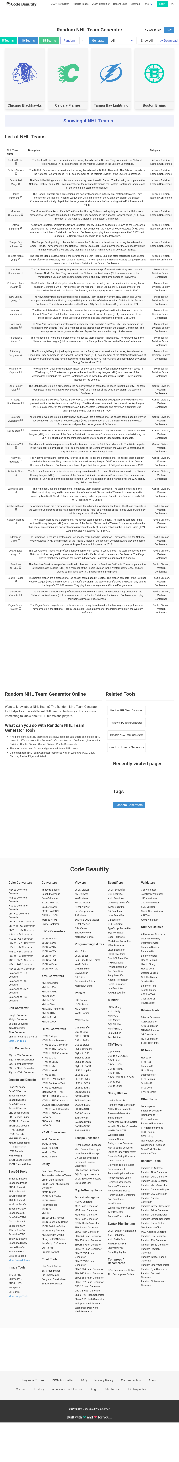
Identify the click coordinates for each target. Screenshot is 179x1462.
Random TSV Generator (153, 1240)
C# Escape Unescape (86, 1157)
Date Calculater (50, 898)
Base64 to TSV (17, 1234)
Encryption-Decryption (87, 1197)
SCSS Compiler (83, 1091)
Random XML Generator (154, 1185)
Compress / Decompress (116, 1261)
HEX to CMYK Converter (22, 968)
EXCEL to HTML (50, 902)
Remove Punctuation (119, 1216)
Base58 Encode (17, 1095)
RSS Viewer (81, 915)
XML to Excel (49, 1017)
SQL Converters (19, 1048)
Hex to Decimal (149, 960)
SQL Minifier (114, 1024)
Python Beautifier (117, 966)
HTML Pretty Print (117, 1243)
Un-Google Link (83, 1182)
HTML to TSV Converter (55, 1049)
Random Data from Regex (155, 1189)
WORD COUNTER (117, 1130)
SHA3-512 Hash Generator (89, 1282)
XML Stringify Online (53, 1234)
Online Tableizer (50, 924)
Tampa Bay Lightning (111, 105)
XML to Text (48, 1004)
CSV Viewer (81, 928)
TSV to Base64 (17, 1230)
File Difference (49, 1204)
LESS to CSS (81, 1074)
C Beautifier (114, 919)
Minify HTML (115, 1028)
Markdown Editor (84, 985)
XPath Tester (49, 1192)
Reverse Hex (147, 1002)
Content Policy (131, 1380)
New (169, 29)
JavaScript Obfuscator (54, 1243)
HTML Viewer (82, 906)
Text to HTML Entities (53, 1079)
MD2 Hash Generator (86, 1206)
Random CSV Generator (154, 1193)
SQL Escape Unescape (87, 1174)
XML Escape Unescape (87, 1149)
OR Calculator (148, 1034)
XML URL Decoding (19, 1142)
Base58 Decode (17, 1099)
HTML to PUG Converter (55, 1100)
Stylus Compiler (83, 1049)
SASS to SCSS (82, 1126)
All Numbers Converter (153, 934)
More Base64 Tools (19, 1260)
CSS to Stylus (82, 1044)
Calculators (111, 1389)
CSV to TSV (114, 1073)
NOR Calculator (149, 1038)
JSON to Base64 (17, 1195)
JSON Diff (47, 1209)
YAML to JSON (50, 1148)
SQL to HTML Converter (21, 1072)
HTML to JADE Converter (55, 1109)
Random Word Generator (121, 1104)
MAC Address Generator (154, 1231)
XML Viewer (81, 894)
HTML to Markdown (52, 1087)
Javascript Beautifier (119, 902)
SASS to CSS (82, 1117)
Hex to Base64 (16, 1247)
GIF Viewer (14, 1291)
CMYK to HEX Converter (22, 921)
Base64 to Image (18, 1182)
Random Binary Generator (155, 1264)
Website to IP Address (153, 1144)
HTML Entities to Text (53, 1083)
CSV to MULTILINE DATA (121, 1077)
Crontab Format (50, 1252)
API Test (145, 915)
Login (162, 3)
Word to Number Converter (122, 1126)
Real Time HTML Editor (87, 960)
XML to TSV (48, 1000)
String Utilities (117, 1093)
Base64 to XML (17, 1213)
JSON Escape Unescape (88, 1178)
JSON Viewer (82, 889)
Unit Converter (19, 1008)
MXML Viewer (82, 902)
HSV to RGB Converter (21, 938)
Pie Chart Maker (50, 1275)
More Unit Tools (17, 1040)
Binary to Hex (148, 951)
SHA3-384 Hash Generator (89, 1277)
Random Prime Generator (155, 1210)
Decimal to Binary (150, 938)
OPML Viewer (82, 924)
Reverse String (116, 1139)
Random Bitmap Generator (155, 1218)
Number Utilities (152, 927)
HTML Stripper (50, 1036)
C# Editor (80, 977)
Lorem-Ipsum (148, 1106)
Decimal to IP (148, 1074)
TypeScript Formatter (119, 928)
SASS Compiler (83, 1113)
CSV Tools (115, 1044)
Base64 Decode (17, 1108)
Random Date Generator (154, 1214)
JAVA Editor (81, 972)
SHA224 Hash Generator (88, 1236)
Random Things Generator (126, 747)
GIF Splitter (15, 1287)
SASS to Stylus (83, 1122)
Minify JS (113, 1015)
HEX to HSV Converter (21, 947)
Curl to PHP (48, 1247)
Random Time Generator (154, 1172)
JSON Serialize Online (53, 1226)
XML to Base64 (17, 1200)
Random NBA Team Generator (126, 735)
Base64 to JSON (17, 1208)
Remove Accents (117, 1169)
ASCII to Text (148, 994)
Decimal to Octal (150, 942)
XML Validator (148, 906)
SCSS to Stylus (83, 1100)
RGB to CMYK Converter (22, 960)
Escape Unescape (87, 1138)
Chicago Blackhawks (25, 105)
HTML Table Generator (54, 1040)
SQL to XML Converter (21, 1063)
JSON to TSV (49, 955)
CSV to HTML (115, 1068)
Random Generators (129, 805)
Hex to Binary (148, 964)
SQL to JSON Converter (21, 1059)
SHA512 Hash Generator (88, 1249)
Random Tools (151, 1161)
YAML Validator (149, 919)
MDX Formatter (116, 945)
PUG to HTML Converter (55, 1096)
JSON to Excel (49, 964)
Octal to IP (146, 1083)
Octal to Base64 (17, 1255)
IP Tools (146, 1050)
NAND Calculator (150, 1030)
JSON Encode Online (20, 1164)
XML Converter (50, 983)
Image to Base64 (18, 1178)
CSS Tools (82, 1020)
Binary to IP (147, 1066)
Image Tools (17, 1267)
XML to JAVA (49, 1021)
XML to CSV (48, 995)
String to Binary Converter (122, 1152)
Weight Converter (18, 1019)
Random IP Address (152, 1168)
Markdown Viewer (84, 936)
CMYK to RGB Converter (22, 925)
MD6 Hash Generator (86, 1218)
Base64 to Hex (16, 1251)
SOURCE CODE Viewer (87, 919)
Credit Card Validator (53, 1179)
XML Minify (114, 1011)
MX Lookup (147, 1136)
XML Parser (81, 1008)
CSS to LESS (81, 1031)
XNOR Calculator (150, 1043)
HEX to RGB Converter (21, 964)
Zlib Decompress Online (121, 1274)
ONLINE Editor (82, 968)
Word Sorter (114, 1203)
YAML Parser (82, 1013)
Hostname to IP (149, 1114)
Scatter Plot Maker (52, 1283)
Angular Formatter (118, 979)
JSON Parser (82, 1004)
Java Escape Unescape (87, 1153)
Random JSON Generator (154, 1180)
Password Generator (119, 1113)
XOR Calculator (149, 1021)
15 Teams (49, 40)
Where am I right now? (67, 1389)
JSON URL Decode (19, 1125)
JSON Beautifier (101, 3)
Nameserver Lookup (152, 1140)
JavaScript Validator (152, 894)
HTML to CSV (49, 1057)
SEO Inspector (136, 1389)
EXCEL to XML (49, 906)
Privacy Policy (103, 1380)
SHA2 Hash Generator (87, 1231)
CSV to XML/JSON (118, 1055)
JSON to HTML (50, 968)
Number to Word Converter (122, 1122)
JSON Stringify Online (53, 1230)
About (152, 1380)
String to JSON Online (53, 1239)
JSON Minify (114, 1007)
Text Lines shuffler (151, 1227)
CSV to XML (114, 1060)
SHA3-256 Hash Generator (89, 1273)
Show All (147, 40)
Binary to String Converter (122, 1156)
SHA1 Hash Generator (87, 1227)
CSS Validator (148, 889)
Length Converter (18, 1015)
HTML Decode (16, 1134)
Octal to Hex (147, 981)
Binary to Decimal (150, 947)
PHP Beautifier (116, 962)
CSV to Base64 (17, 1221)
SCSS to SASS (82, 1109)
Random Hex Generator (153, 1236)
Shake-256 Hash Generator (89, 1299)
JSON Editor (81, 955)
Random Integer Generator (155, 1206)
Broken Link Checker (53, 1217)
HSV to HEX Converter (21, 934)
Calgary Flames (68, 105)
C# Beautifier (115, 911)
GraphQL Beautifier (118, 958)
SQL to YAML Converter (21, 1068)
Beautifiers (115, 882)
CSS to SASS (82, 1040)
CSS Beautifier (82, 1027)
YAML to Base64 (18, 1204)
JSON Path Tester (51, 1196)
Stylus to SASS (83, 1066)
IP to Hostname (149, 1119)
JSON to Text (49, 960)
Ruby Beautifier (116, 975)
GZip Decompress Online (121, 1270)
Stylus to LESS (82, 1057)
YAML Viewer (82, 898)
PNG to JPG (15, 1283)
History (39, 1389)
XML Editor (81, 951)
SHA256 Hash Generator (88, 1240)
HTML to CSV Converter (55, 1044)
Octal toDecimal (149, 972)
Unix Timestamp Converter (23, 1036)
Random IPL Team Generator (126, 722)
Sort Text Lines (116, 1199)
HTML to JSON (50, 1061)
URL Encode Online (19, 1112)
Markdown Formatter (119, 941)
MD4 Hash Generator (86, 1210)
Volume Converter (18, 1023)
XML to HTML (49, 1013)
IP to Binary (147, 1070)
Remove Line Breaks (119, 1190)
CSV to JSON (115, 1064)
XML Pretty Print (117, 1239)
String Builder (115, 1117)
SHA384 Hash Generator (88, 1244)
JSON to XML (49, 942)
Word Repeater (116, 1134)
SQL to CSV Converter (20, 1055)
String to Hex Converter (120, 1143)
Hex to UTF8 (15, 1155)
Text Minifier (114, 1037)
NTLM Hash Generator (87, 1223)
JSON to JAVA (49, 938)
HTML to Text (49, 1074)
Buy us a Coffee (33, 1380)
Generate (98, 40)
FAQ (84, 1380)
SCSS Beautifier (116, 954)
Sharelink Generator (151, 1110)
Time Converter (17, 1032)
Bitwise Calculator (151, 1017)
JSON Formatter (60, 3)
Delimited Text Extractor (121, 1164)
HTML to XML (49, 1066)
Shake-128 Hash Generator (89, 1294)
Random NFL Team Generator (126, 710)
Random (69, 40)
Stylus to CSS (82, 1053)
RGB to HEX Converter (21, 951)
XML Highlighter (116, 1235)
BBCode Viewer (83, 932)
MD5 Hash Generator (86, 1214)
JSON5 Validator (150, 902)
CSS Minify (114, 1020)
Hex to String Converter (120, 1147)
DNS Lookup (147, 1132)
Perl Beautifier (115, 971)
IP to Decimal (148, 1079)
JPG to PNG (15, 1274)
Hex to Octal (147, 968)
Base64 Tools (18, 1171)
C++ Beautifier (115, 924)
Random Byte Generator (154, 1269)
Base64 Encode (17, 1104)
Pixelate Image (80, 3)
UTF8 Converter (17, 1147)
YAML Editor (81, 964)
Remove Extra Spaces (120, 1182)
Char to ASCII (148, 998)
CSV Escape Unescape (87, 1170)
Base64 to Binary (18, 1243)
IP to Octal (146, 1087)
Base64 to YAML (18, 1217)
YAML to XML (49, 1143)
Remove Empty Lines (119, 1177)
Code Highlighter (117, 1252)
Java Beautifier (116, 915)
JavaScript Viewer (84, 911)
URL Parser (81, 1000)
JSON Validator (149, 898)
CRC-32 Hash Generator (88, 1290)
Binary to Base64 (18, 1238)
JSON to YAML (50, 947)
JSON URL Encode (19, 1121)
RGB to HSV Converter (21, 955)
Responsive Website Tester (56, 1175)
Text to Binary (148, 990)
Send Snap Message (53, 1171)
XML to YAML (49, 991)
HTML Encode (16, 1129)
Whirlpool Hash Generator (89, 1303)
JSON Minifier (49, 1200)
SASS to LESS (82, 1130)
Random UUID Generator (154, 1176)
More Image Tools (18, 1296)
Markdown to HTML (52, 1091)
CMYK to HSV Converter (22, 930)
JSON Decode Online (20, 1160)
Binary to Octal (149, 955)
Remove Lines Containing (122, 1194)
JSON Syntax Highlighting (122, 1230)
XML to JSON (49, 987)
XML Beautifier (116, 898)
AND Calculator (149, 1025)
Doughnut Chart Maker (54, 1279)
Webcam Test (148, 1153)
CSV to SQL (114, 1081)
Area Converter (17, 1028)
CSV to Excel (115, 1086)
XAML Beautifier (117, 992)
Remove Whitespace (119, 1186)
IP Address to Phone (152, 1127)
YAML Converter (50, 1139)
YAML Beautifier (116, 906)
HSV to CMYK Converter (22, 943)
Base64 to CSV (17, 1225)
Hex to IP (146, 1057)
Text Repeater (115, 1212)
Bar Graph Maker (51, 1270)
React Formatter (117, 984)
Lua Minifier (114, 1033)
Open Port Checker (151, 1149)
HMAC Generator (84, 1201)
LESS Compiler (83, 1070)
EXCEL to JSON (50, 911)
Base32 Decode (17, 1091)
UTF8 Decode (16, 1151)
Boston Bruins (154, 105)
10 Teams (28, 40)
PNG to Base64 (17, 1187)
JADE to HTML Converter (55, 1104)
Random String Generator (155, 1244)
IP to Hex (146, 1061)
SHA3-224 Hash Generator (89, 1269)
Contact (21, 1389)
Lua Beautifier (115, 988)
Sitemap (135, 3)
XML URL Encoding (19, 1138)
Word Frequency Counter (121, 1207)
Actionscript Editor (85, 981)
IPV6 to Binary (148, 1091)
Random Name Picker (153, 1223)
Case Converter (116, 1160)
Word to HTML (50, 919)
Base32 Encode (17, 1087)
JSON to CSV (49, 951)
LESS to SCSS (82, 1083)
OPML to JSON (50, 915)
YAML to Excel (49, 1156)
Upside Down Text (118, 1100)
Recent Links (120, 3)
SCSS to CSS (82, 1096)
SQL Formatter (116, 932)
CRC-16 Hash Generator (88, 1286)
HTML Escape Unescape (88, 1144)
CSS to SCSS (82, 1036)
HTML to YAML (50, 1070)
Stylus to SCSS (83, 1061)
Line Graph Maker (51, 1266)
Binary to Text (148, 985)
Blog (93, 1389)
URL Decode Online (19, 1117)
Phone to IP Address (152, 1123)
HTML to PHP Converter (55, 1053)
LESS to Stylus (82, 1079)
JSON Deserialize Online (55, 1222)
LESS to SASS (82, 1087)
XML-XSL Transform (53, 1008)
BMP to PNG (15, 1279)
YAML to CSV (49, 1152)
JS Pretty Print (116, 1247)
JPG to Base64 (17, 1191)
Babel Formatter (116, 936)
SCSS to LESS (82, 1104)
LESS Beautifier (116, 949)
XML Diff (46, 1213)
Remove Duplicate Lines (121, 1173)
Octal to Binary (149, 977)
